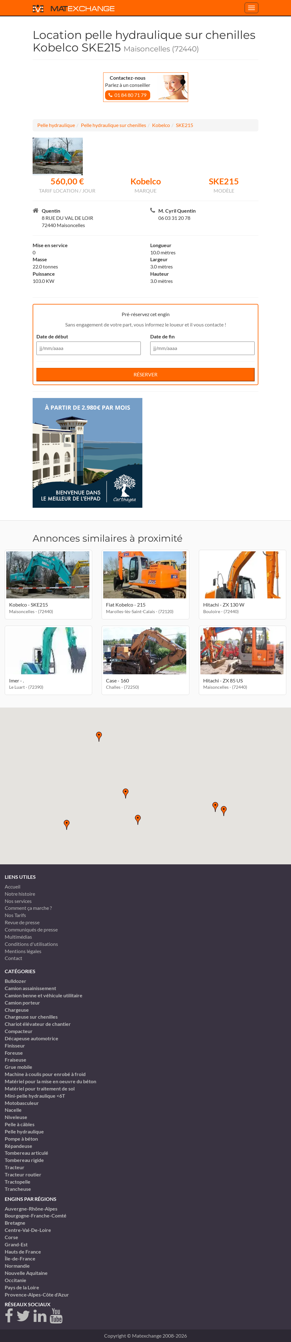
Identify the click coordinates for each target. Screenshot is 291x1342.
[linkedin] (40, 1316)
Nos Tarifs (15, 915)
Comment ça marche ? (28, 908)
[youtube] (56, 1316)
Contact (13, 958)
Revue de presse (22, 922)
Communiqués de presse (31, 929)
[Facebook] (9, 1316)
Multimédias (18, 937)
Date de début (52, 336)
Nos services (18, 901)
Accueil (12, 886)
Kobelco (161, 125)
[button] (138, 820)
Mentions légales (23, 951)
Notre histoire (20, 894)
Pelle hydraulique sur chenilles (113, 125)
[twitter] (23, 1316)
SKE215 (184, 125)
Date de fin (162, 336)
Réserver (145, 374)
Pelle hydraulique (56, 125)
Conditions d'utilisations (31, 944)
